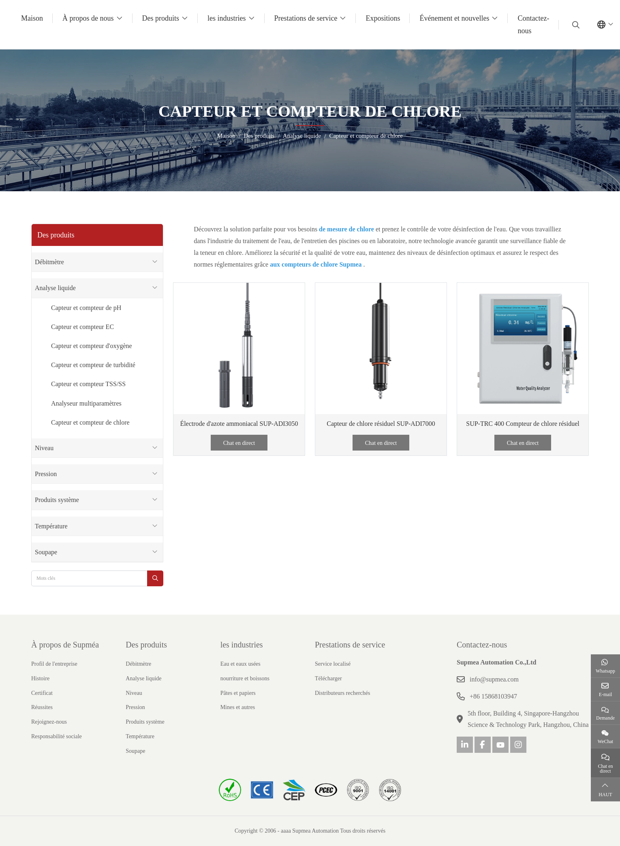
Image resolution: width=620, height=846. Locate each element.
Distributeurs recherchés (342, 693)
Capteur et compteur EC (82, 326)
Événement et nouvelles (454, 18)
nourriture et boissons (244, 678)
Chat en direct (239, 443)
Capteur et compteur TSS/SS (88, 383)
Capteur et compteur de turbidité (93, 364)
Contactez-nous (533, 24)
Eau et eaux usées (240, 664)
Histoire (40, 678)
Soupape (46, 552)
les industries (226, 18)
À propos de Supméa (65, 644)
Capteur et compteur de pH (86, 307)
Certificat (42, 693)
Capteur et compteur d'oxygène (91, 345)
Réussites (42, 707)
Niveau (44, 447)
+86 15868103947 (493, 696)
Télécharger (328, 678)
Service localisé (333, 664)
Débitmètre (49, 261)
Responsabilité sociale (56, 736)
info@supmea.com (494, 679)
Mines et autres (237, 707)
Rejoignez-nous (49, 722)
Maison (32, 18)
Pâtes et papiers (238, 693)
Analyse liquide (55, 287)
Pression (46, 473)
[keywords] (89, 578)
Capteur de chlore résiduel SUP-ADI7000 (381, 423)
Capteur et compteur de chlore (90, 422)
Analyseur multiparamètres (86, 403)
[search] (575, 24)
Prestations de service (306, 18)
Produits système (57, 499)
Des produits (161, 18)
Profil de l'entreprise (54, 664)
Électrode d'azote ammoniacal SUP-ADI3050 (239, 423)
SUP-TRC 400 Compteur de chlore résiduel (522, 423)
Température (51, 526)
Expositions (383, 18)
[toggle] (155, 261)
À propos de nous (88, 18)
